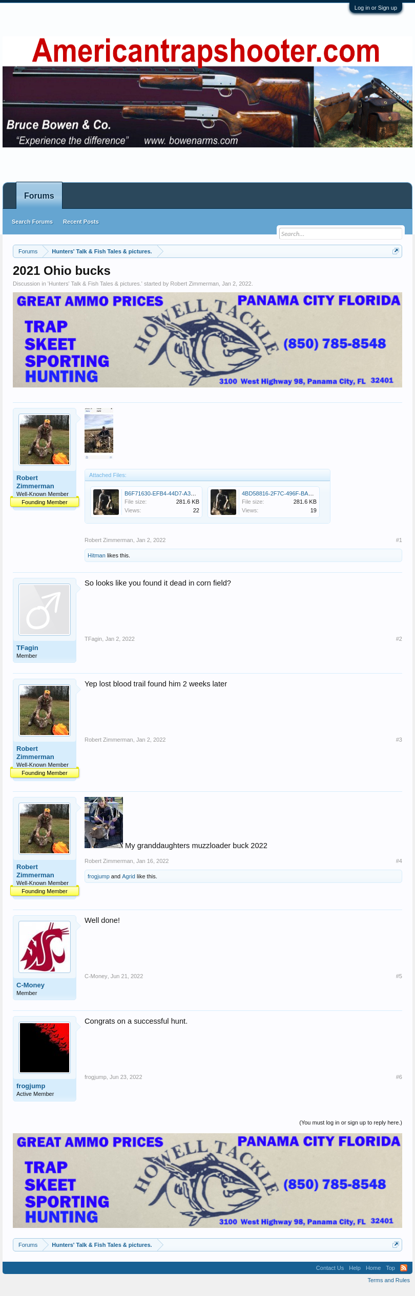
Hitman (97, 555)
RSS (403, 1267)
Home (373, 1268)
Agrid (128, 876)
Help (355, 1268)
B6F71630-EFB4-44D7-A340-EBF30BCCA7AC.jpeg (190, 493)
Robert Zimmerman (194, 283)
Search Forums (32, 222)
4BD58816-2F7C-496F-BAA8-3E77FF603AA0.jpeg (305, 493)
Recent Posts (81, 222)
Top (390, 1268)
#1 (399, 540)
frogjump (99, 876)
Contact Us (330, 1268)
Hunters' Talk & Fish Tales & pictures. (95, 283)
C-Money (30, 985)
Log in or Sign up (376, 8)
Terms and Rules (388, 1280)
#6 (399, 1077)
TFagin (27, 648)
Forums (39, 195)
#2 (399, 639)
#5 (399, 976)
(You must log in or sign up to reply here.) (350, 1122)
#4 (399, 861)
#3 (399, 740)
